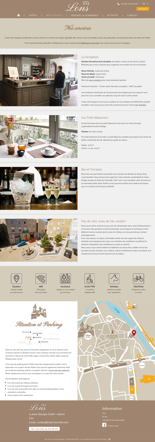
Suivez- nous (113, 425)
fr (146, 3)
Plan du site (48, 439)
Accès (104, 416)
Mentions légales (58, 439)
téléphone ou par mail (90, 43)
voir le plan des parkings (59, 370)
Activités (142, 104)
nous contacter (95, 80)
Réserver (143, 8)
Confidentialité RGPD (72, 439)
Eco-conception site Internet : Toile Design (95, 439)
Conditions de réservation (113, 420)
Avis (104, 413)
